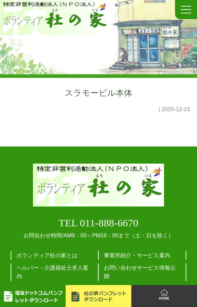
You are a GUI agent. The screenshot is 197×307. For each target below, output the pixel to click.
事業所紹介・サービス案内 (137, 255)
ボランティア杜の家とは (47, 255)
